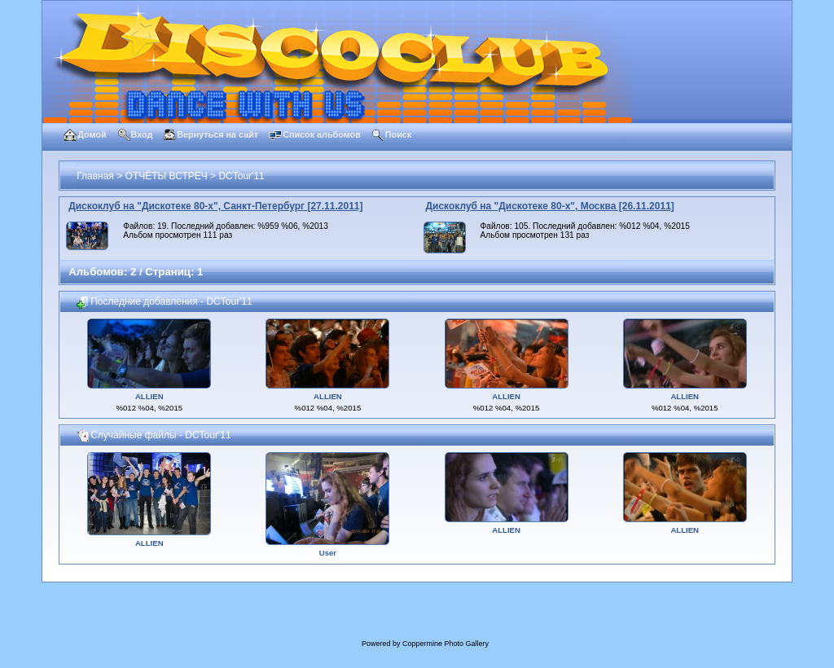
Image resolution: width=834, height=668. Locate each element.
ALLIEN (149, 396)
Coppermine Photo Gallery (445, 643)
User (327, 552)
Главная (95, 176)
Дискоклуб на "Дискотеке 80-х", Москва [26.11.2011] (550, 206)
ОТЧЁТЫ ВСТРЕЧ (166, 176)
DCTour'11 (241, 176)
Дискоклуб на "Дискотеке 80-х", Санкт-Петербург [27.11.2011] (215, 206)
